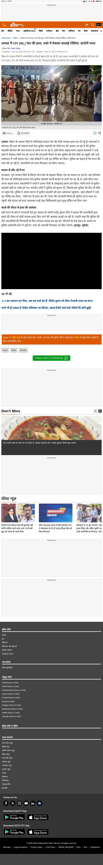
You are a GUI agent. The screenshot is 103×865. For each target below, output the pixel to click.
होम (2, 31)
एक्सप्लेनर (94, 31)
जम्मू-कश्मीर (6, 784)
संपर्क (4, 635)
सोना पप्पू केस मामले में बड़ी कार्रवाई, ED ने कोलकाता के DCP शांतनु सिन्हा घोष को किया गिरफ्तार (55, 509)
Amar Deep (15, 48)
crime (5, 350)
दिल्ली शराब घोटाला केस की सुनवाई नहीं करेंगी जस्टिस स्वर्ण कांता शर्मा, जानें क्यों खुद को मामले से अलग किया (17, 509)
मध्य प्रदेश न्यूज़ (7, 758)
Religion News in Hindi (11, 705)
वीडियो (10, 31)
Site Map (6, 847)
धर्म (79, 31)
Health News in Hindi (10, 713)
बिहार (15, 38)
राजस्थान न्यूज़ (7, 765)
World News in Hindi (10, 686)
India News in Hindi (10, 683)
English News (7, 654)
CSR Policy (50, 847)
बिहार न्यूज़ (5, 754)
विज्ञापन (5, 642)
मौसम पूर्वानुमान (7, 667)
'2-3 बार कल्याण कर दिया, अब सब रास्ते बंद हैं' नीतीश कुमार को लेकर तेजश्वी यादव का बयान (47, 300)
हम (3, 639)
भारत (18, 31)
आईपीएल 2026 (29, 31)
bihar (14, 350)
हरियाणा (5, 777)
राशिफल (71, 31)
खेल (57, 31)
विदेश (41, 31)
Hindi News (6, 38)
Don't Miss (10, 411)
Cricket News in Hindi (11, 698)
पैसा (63, 31)
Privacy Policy (36, 847)
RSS (78, 847)
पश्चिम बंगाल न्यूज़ (8, 750)
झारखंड (4, 788)
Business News (8, 701)
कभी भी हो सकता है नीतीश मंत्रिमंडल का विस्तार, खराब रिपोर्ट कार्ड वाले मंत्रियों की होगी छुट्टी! (46, 307)
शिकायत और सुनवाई (9, 646)
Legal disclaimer (20, 847)
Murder (23, 350)
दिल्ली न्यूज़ (6, 747)
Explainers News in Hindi (12, 709)
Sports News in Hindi (10, 694)
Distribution (95, 847)
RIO (85, 847)
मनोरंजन (49, 31)
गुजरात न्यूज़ (6, 769)
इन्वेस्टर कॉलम (7, 650)
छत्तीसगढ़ (5, 780)
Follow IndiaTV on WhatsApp (51, 358)
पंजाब (4, 773)
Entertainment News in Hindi (14, 690)
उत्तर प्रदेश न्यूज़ (7, 743)
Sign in (98, 1)
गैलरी (85, 31)
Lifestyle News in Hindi (11, 716)
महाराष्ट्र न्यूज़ (6, 762)
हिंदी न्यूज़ (16, 337)
